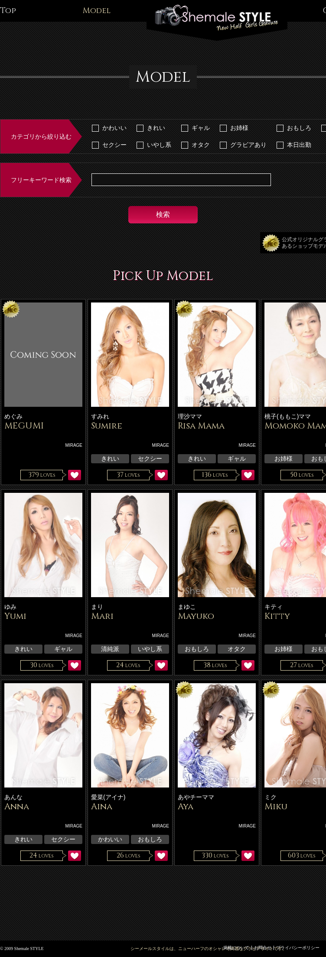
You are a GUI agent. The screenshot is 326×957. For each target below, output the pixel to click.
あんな (13, 797)
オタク (201, 144)
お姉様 (239, 127)
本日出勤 (299, 144)
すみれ (100, 416)
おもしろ (299, 127)
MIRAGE (73, 445)
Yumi (15, 616)
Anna (16, 806)
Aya (185, 806)
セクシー (114, 144)
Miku (275, 806)
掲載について (236, 947)
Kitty (277, 616)
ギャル (201, 127)
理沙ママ (190, 416)
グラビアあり (248, 144)
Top (8, 10)
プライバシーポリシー (297, 947)
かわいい (114, 127)
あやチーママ (196, 797)
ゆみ (10, 606)
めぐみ (13, 416)
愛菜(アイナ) (108, 797)
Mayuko (196, 616)
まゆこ (187, 606)
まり (97, 606)
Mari (102, 616)
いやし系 (159, 144)
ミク (270, 797)
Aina (101, 806)
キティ (273, 606)
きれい (156, 127)
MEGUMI (24, 426)
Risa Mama (201, 426)
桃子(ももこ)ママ (287, 416)
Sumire (106, 426)
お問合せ (262, 947)
